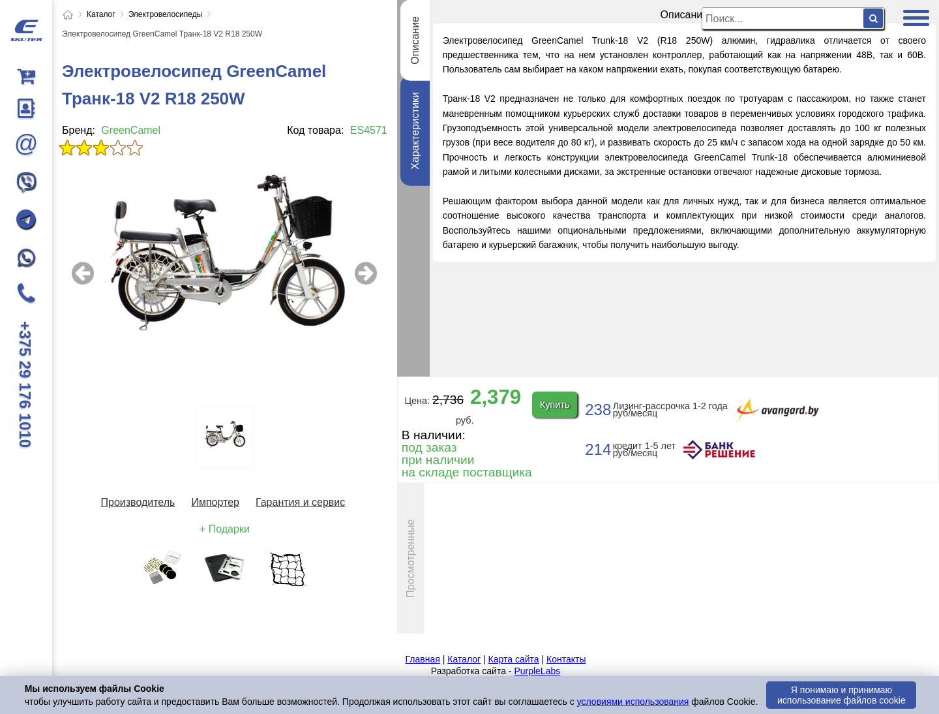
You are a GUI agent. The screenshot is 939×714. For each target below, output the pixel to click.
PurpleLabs (537, 671)
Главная (423, 659)
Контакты (566, 659)
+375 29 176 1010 (25, 384)
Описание (414, 40)
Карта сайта (513, 659)
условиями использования (633, 701)
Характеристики (414, 131)
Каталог (464, 659)
